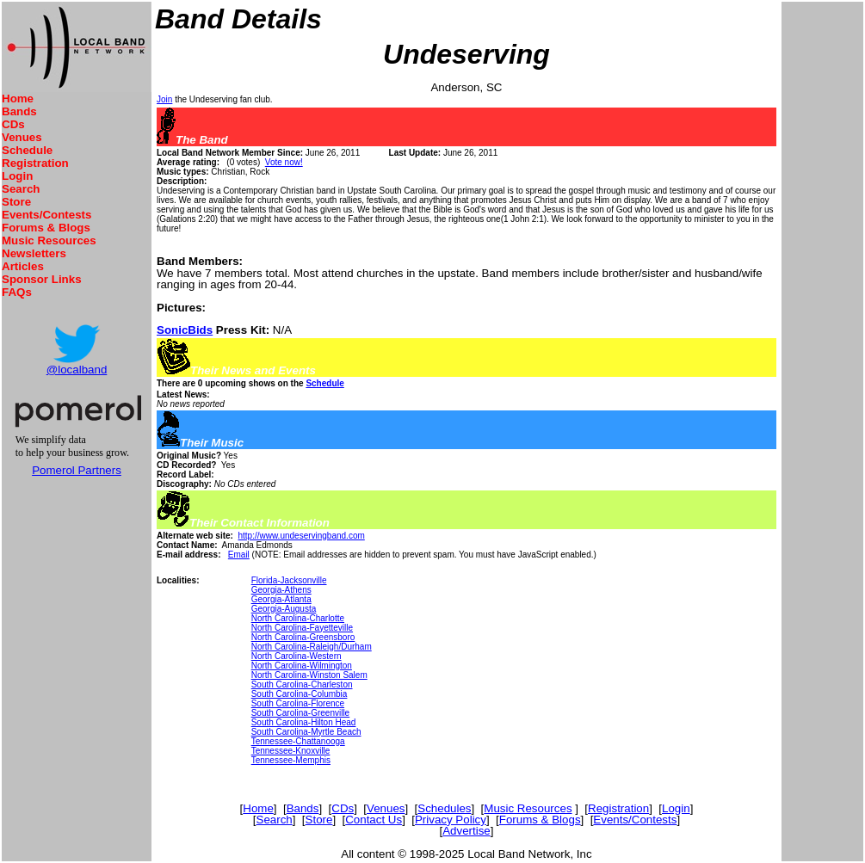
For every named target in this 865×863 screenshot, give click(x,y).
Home (18, 98)
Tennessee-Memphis (291, 760)
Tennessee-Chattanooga (298, 741)
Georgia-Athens (281, 590)
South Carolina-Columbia (299, 694)
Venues (22, 137)
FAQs (17, 292)
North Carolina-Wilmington (301, 665)
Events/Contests (46, 214)
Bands (19, 111)
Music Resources (49, 240)
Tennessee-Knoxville (291, 750)
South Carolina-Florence (297, 703)
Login (17, 176)
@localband (77, 369)
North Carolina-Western (296, 656)
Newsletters (34, 253)
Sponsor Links (42, 279)
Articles (23, 266)
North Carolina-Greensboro (303, 637)
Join (164, 99)
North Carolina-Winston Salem (309, 675)
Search (21, 188)
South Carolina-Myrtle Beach (306, 732)
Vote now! (284, 162)
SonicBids (185, 330)
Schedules (444, 808)
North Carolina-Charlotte (297, 618)
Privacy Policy (450, 819)
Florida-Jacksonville (289, 580)
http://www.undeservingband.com (301, 535)
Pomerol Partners (76, 470)
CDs (13, 124)
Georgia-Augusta (284, 608)
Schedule (27, 150)
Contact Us (373, 819)
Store (16, 201)
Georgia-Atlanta (281, 599)
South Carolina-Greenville (300, 713)
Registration (35, 163)
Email (239, 554)
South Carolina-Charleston (302, 684)
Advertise (466, 830)
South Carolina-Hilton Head (303, 722)
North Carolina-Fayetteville (302, 627)
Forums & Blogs (46, 227)
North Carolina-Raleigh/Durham (311, 646)
